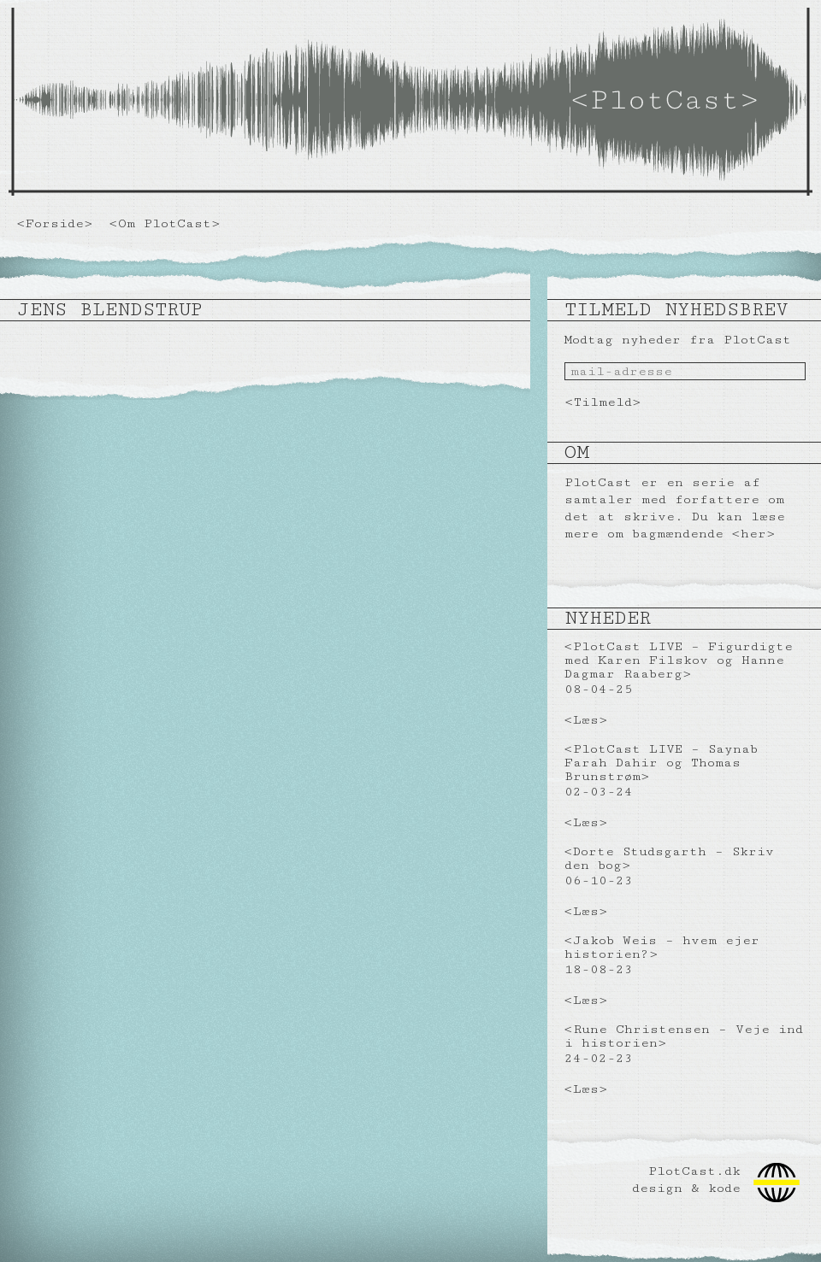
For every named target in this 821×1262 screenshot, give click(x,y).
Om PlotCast (164, 223)
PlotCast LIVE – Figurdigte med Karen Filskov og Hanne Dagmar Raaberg (678, 660)
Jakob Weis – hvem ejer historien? (661, 947)
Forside (55, 223)
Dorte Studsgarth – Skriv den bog (669, 858)
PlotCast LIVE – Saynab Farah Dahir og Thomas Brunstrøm (661, 763)
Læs (586, 720)
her (753, 533)
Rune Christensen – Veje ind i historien (683, 1036)
